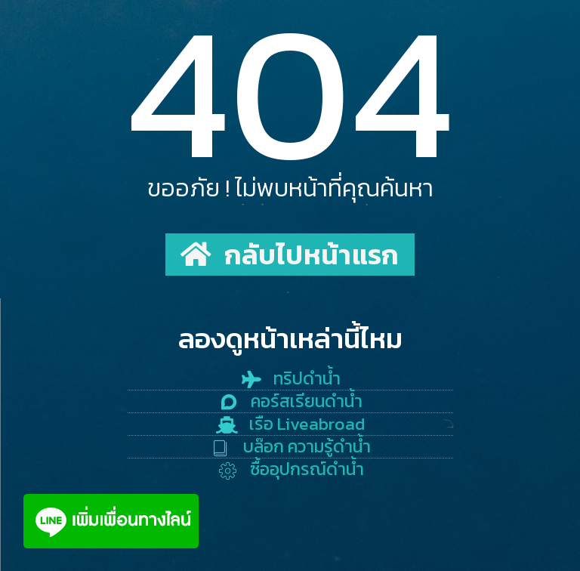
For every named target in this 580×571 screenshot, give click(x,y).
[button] (290, 254)
